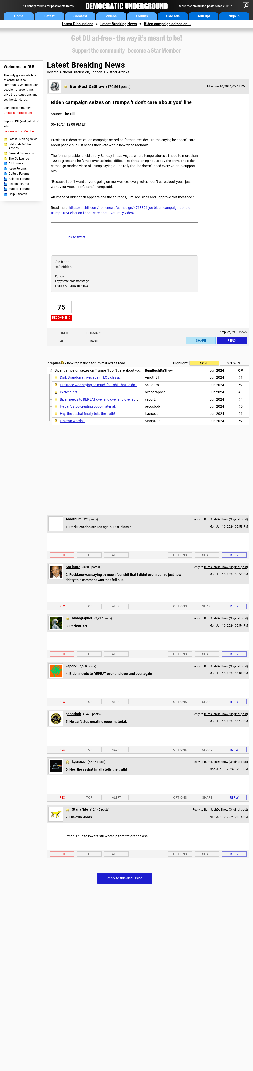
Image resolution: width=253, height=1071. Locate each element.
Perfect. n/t (68, 392)
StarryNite (80, 809)
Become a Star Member (19, 131)
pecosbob (73, 714)
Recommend (61, 317)
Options (180, 555)
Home (18, 16)
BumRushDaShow (87, 86)
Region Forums (19, 184)
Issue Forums (18, 168)
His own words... (72, 421)
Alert (64, 341)
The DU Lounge (19, 158)
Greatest (80, 16)
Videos (111, 16)
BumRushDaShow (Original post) (226, 519)
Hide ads (173, 16)
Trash (93, 341)
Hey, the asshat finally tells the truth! (87, 414)
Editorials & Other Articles (20, 146)
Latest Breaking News (118, 24)
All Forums (16, 163)
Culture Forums (19, 173)
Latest (49, 16)
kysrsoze (79, 762)
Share (201, 340)
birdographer (82, 618)
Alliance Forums (19, 179)
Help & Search (18, 194)
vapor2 (71, 666)
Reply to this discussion (125, 878)
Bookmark (93, 333)
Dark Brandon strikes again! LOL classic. (91, 377)
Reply (231, 340)
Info (64, 333)
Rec (62, 555)
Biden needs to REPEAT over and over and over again (100, 399)
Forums (142, 16)
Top (89, 555)
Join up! (203, 16)
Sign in (234, 16)
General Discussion (21, 153)
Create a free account (18, 113)
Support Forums (19, 189)
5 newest (234, 363)
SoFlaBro (73, 567)
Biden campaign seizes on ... (167, 24)
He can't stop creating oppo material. (88, 406)
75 (61, 307)
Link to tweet (75, 237)
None (204, 363)
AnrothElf (73, 519)
